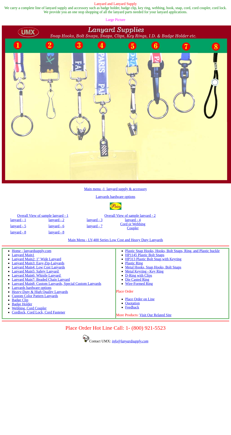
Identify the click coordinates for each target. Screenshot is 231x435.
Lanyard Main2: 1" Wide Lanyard (36, 259)
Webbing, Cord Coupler (29, 308)
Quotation (132, 303)
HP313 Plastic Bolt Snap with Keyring (153, 259)
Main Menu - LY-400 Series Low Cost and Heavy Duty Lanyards (115, 240)
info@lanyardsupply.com (130, 341)
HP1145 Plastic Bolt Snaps (144, 255)
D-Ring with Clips (138, 275)
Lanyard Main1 (23, 255)
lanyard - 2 (56, 220)
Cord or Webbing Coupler (132, 226)
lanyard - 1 (18, 220)
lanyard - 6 (56, 226)
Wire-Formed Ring (139, 284)
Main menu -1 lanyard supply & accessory (115, 189)
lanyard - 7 (94, 226)
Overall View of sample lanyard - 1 (42, 216)
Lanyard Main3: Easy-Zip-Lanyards (38, 263)
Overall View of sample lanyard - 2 (130, 216)
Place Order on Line (140, 299)
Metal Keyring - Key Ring (144, 271)
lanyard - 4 (133, 220)
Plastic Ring (134, 263)
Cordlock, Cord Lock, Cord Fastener (38, 312)
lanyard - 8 (18, 232)
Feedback (132, 307)
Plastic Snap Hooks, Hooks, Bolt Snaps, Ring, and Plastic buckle (172, 251)
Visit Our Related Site (155, 315)
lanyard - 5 (18, 226)
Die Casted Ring (137, 279)
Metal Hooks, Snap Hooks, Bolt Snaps (153, 267)
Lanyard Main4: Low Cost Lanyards (38, 267)
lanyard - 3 (94, 220)
